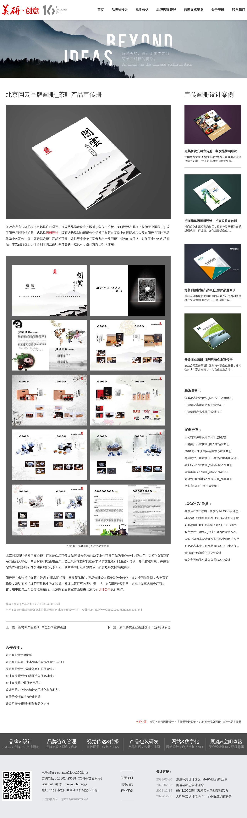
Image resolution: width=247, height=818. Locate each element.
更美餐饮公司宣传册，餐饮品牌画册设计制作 (213, 458)
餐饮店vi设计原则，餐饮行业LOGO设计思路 (212, 511)
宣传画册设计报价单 (19, 655)
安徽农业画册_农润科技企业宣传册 (208, 359)
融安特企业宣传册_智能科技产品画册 (208, 465)
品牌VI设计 (120, 10)
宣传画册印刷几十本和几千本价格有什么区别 (35, 661)
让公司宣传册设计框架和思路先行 (27, 703)
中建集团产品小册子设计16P (203, 411)
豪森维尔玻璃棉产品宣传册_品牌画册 (208, 479)
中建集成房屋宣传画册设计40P (204, 404)
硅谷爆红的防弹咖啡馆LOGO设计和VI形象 (211, 518)
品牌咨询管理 (166, 10)
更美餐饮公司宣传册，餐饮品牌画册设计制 (213, 151)
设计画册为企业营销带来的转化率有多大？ (33, 689)
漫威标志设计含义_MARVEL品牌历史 (208, 398)
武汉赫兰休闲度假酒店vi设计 (202, 552)
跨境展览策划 (193, 10)
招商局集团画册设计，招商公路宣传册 (210, 221)
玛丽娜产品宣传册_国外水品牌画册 (206, 444)
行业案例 (127, 790)
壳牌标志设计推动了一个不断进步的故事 (204, 796)
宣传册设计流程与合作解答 (23, 696)
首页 (100, 10)
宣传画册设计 (166, 721)
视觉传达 (142, 10)
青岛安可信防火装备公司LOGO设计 (207, 559)
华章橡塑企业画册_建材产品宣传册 (206, 472)
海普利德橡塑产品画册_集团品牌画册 (210, 290)
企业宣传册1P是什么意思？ (23, 682)
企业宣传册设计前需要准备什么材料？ (30, 675)
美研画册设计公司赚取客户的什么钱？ (30, 668)
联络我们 (127, 784)
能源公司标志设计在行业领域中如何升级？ (211, 538)
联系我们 (238, 10)
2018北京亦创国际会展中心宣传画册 (207, 451)
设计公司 (104, 589)
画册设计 (52, 232)
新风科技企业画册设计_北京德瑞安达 (145, 627)
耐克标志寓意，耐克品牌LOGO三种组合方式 (213, 545)
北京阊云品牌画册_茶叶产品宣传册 (220, 721)
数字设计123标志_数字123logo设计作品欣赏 (213, 532)
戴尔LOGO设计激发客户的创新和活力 (202, 790)
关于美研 (217, 10)
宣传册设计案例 (186, 721)
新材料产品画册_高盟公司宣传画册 (42, 627)
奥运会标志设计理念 (190, 785)
